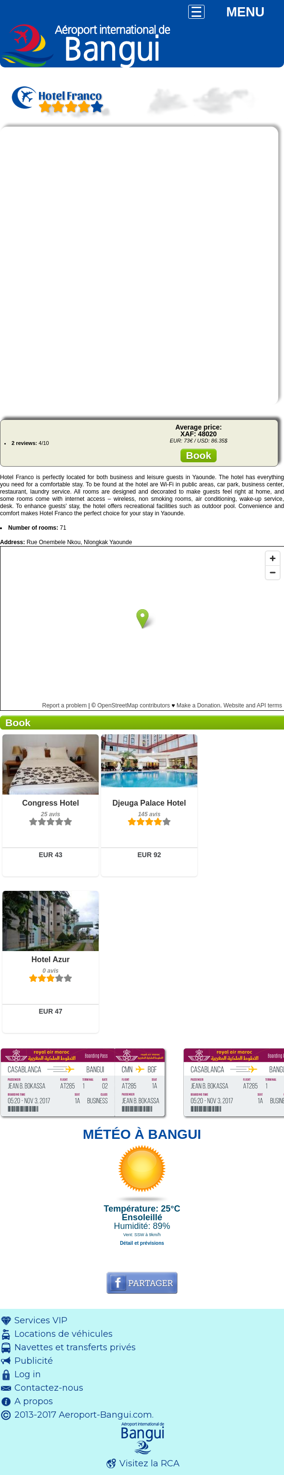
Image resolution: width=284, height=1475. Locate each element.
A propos (33, 1401)
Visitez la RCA (149, 1463)
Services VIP (40, 1320)
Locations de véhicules (63, 1334)
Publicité (33, 1361)
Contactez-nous (48, 1388)
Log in (27, 1374)
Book (198, 455)
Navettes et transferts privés (75, 1347)
